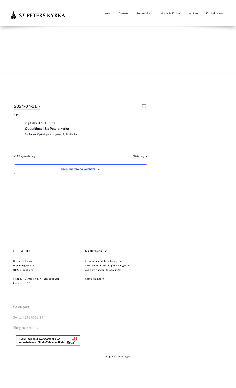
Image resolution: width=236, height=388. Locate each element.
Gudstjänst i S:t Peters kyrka (47, 128)
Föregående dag (24, 156)
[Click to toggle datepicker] (27, 106)
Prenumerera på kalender (78, 169)
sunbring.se (124, 356)
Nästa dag (140, 156)
